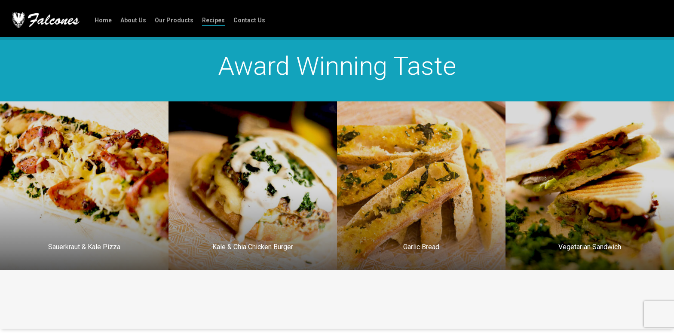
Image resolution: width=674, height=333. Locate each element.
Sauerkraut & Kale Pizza (84, 247)
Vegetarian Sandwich (589, 247)
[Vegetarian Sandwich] (590, 185)
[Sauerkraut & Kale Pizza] (84, 185)
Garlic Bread (421, 247)
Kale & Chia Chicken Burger (252, 247)
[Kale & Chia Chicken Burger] (252, 185)
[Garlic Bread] (421, 185)
